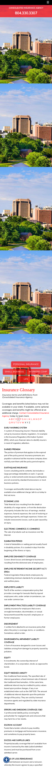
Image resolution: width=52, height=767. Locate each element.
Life (26, 379)
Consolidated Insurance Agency (26, 8)
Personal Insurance (26, 364)
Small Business (14, 371)
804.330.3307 (26, 13)
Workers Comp (38, 371)
